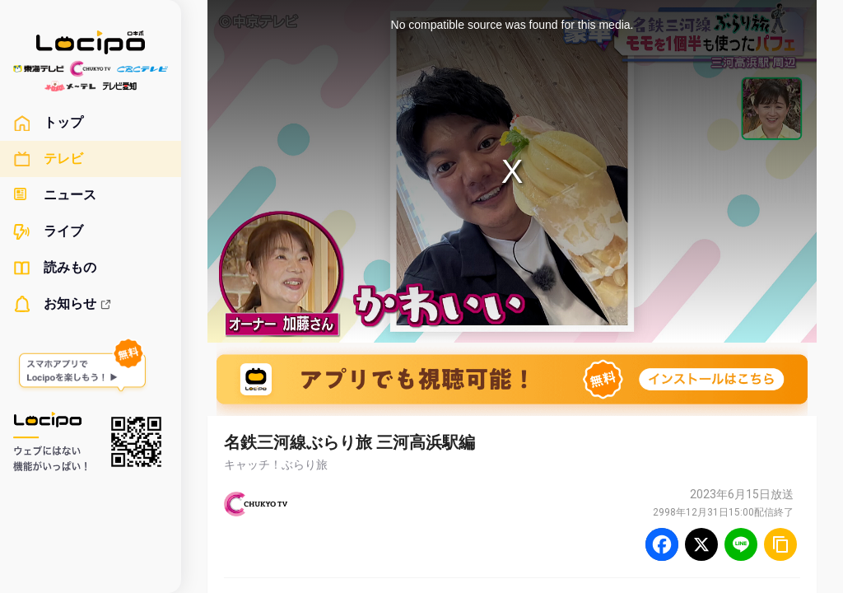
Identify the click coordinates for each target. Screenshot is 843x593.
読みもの (54, 267)
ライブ (48, 231)
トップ (48, 122)
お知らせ (62, 304)
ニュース (54, 195)
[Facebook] (661, 544)
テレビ (48, 159)
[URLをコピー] (780, 544)
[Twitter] (701, 544)
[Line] (740, 544)
